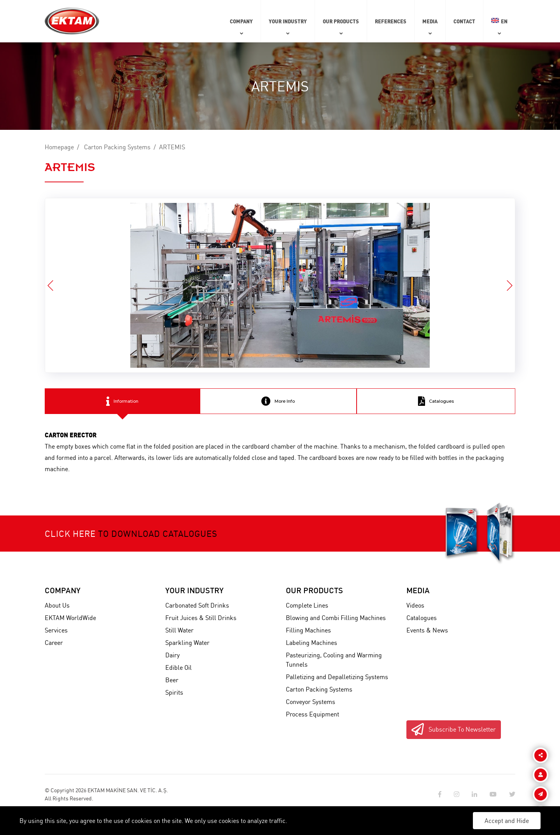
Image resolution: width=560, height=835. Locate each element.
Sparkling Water (187, 642)
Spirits (174, 692)
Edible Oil (178, 667)
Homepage (59, 147)
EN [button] (499, 21)
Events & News (427, 630)
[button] (509, 285)
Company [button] (241, 21)
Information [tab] (122, 401)
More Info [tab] (278, 401)
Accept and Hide (507, 821)
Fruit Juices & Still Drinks (200, 618)
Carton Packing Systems (117, 147)
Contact (464, 21)
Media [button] (430, 21)
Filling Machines (308, 630)
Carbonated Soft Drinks (197, 605)
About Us (57, 605)
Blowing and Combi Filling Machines (336, 618)
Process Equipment (312, 714)
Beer (171, 680)
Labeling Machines (311, 642)
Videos (415, 605)
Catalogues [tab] (436, 401)
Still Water (179, 630)
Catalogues (421, 618)
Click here (70, 533)
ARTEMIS (172, 147)
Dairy (172, 655)
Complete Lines (307, 605)
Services (56, 630)
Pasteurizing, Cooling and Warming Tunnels (334, 659)
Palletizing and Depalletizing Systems (337, 677)
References (390, 21)
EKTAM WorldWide (70, 618)
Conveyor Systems (310, 702)
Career (54, 642)
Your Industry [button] (288, 21)
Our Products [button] (341, 21)
